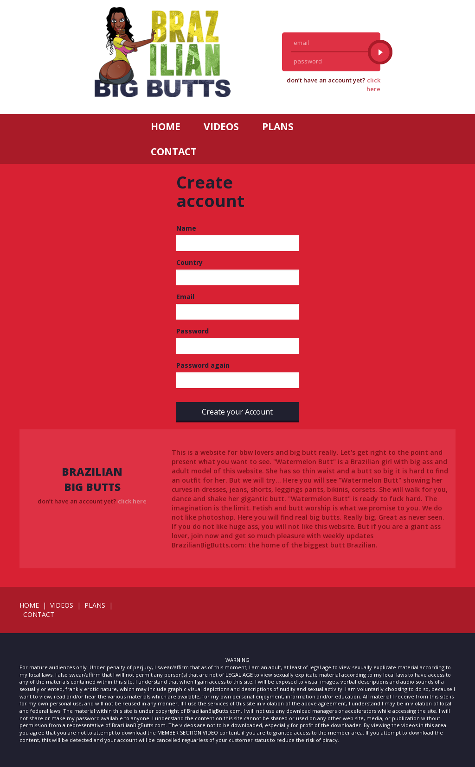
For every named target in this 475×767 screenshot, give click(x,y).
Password (192, 331)
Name (186, 228)
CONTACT (174, 151)
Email (185, 296)
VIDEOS (221, 126)
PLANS (278, 126)
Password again (203, 365)
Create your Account (237, 412)
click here (373, 84)
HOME (165, 126)
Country (189, 262)
